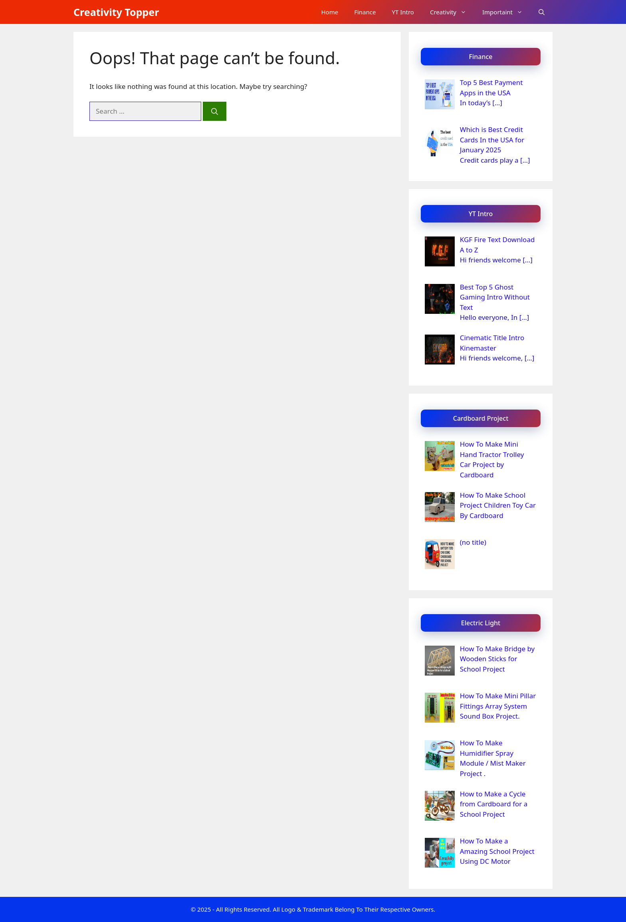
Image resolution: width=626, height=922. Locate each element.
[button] (542, 12)
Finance (365, 12)
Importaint (506, 12)
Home (329, 12)
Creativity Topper (116, 12)
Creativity (452, 12)
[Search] (214, 111)
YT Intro (403, 12)
